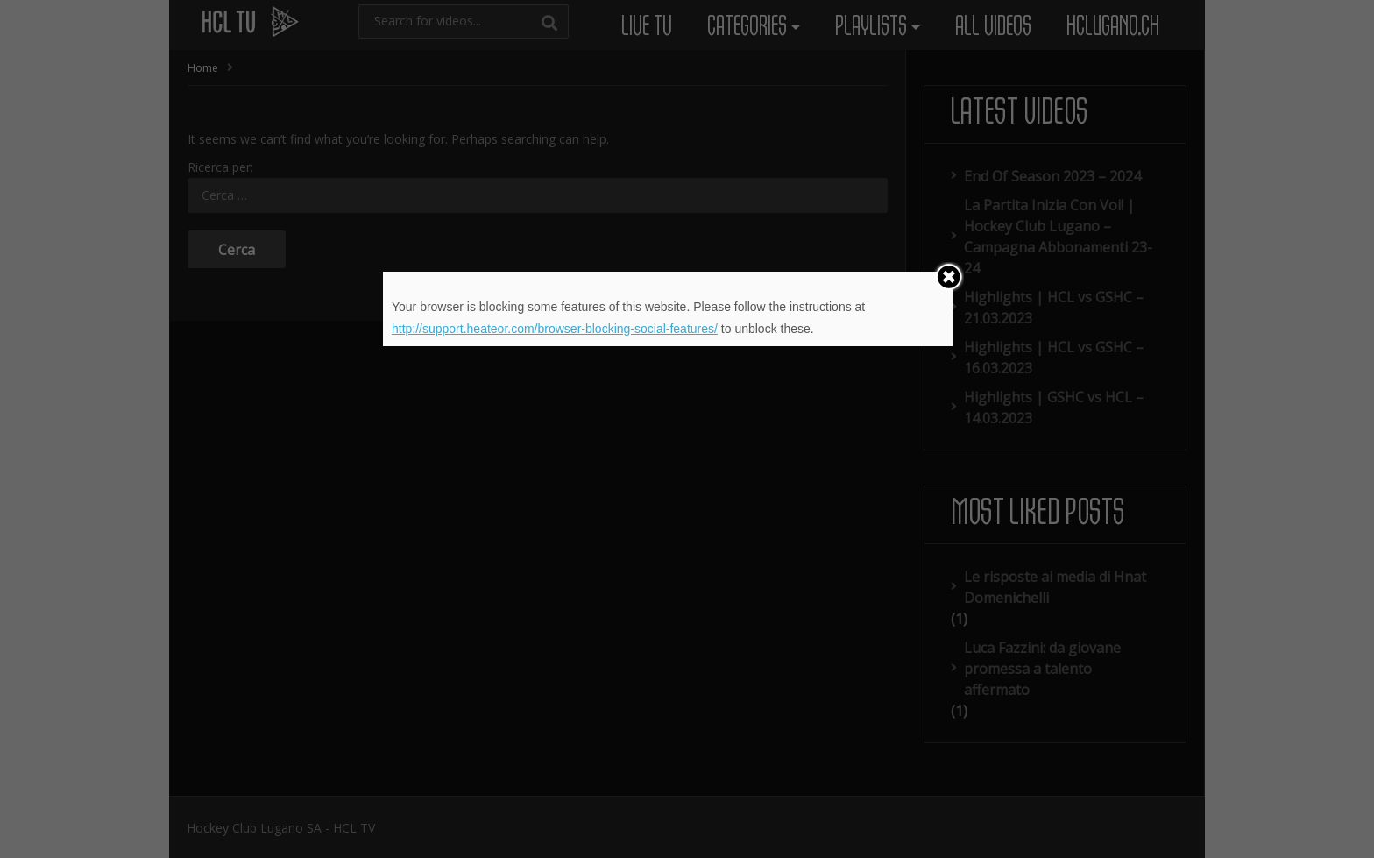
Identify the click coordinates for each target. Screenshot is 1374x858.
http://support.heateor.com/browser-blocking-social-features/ (555, 329)
